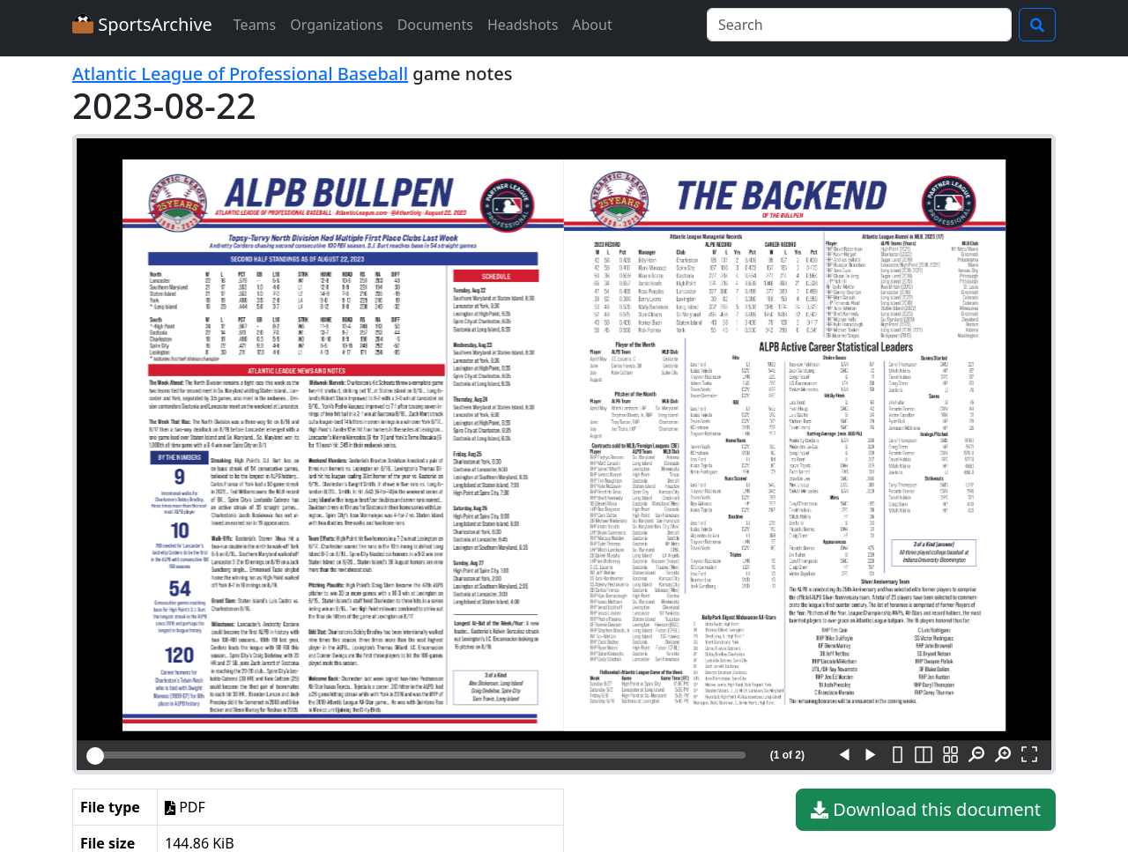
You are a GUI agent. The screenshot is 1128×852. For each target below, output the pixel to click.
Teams (255, 24)
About (592, 24)
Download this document (926, 809)
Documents (435, 24)
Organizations (336, 24)
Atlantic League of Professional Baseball (240, 73)
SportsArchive (142, 24)
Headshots (522, 24)
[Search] (859, 24)
